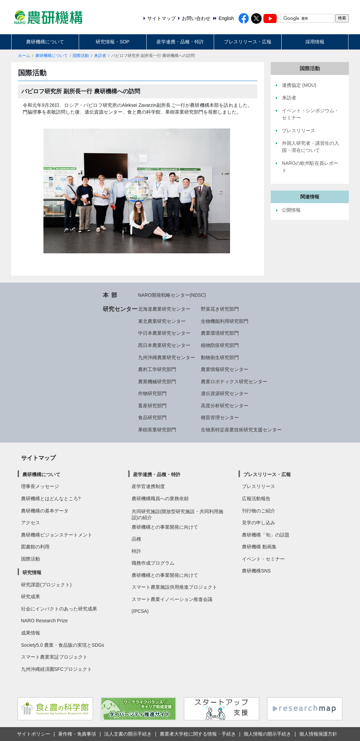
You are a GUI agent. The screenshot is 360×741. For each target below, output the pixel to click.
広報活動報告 (256, 498)
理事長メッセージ (40, 486)
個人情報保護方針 (318, 734)
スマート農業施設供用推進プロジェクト (174, 587)
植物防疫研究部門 (220, 345)
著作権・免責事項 (77, 734)
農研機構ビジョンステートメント (56, 535)
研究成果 (30, 596)
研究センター (120, 309)
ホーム (24, 56)
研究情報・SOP (112, 41)
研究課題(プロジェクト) (46, 584)
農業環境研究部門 (220, 333)
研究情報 (31, 572)
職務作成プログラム (153, 563)
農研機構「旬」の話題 (265, 535)
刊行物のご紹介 (258, 510)
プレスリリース (258, 486)
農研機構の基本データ (45, 510)
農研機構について (45, 41)
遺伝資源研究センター (224, 393)
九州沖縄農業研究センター (166, 357)
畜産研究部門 (152, 405)
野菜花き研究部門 (220, 309)
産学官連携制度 (148, 486)
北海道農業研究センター (164, 309)
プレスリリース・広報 (247, 41)
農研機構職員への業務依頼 (160, 498)
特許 (136, 551)
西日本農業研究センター (164, 345)
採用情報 (314, 41)
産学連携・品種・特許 (180, 41)
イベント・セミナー (263, 559)
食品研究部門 (152, 417)
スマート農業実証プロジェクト (54, 657)
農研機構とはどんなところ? (51, 498)
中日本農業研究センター (164, 333)
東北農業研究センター (162, 321)
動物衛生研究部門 (220, 357)
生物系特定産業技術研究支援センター (241, 429)
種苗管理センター (220, 417)
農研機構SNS (256, 570)
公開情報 (291, 210)
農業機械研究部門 (157, 381)
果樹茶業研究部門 (157, 429)
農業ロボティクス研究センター (234, 381)
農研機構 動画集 (259, 546)
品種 (136, 539)
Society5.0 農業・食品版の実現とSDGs (62, 645)
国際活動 (81, 56)
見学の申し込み (258, 522)
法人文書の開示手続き (128, 734)
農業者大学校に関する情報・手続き (198, 734)
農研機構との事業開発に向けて (165, 527)
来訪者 (100, 56)
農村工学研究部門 (157, 369)
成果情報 (30, 633)
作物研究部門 (152, 393)
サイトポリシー (33, 734)
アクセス (30, 522)
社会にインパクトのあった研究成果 (59, 608)
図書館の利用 (35, 546)
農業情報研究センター (224, 369)
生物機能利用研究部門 (224, 321)
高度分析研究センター (224, 405)
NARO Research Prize (44, 620)
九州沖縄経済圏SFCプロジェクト (56, 669)
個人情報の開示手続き (267, 734)
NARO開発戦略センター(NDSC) (172, 295)
